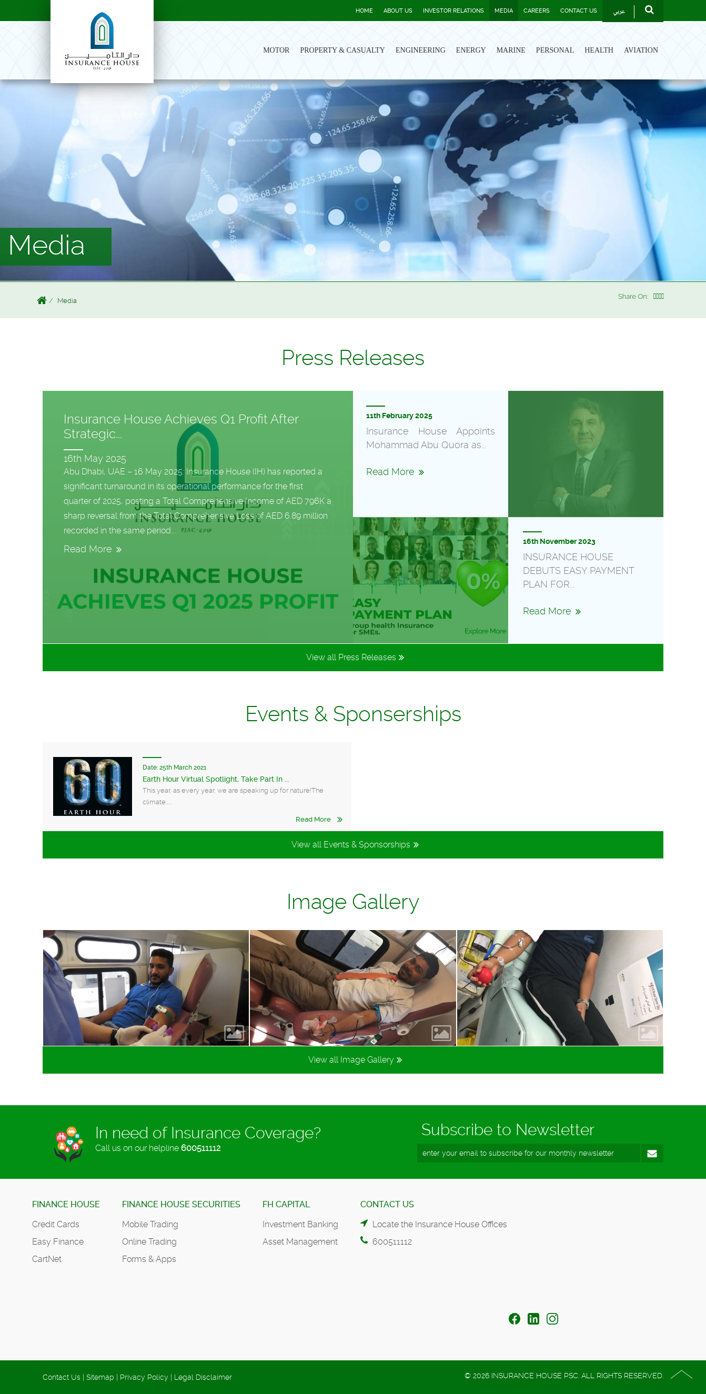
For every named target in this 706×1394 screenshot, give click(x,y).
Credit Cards (55, 1224)
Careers (536, 10)
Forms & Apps (149, 1259)
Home (364, 10)
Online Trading (149, 1242)
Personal (555, 50)
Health (598, 50)
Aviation (641, 50)
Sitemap (100, 1377)
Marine (511, 50)
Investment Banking (300, 1224)
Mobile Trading (150, 1224)
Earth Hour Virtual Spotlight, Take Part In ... (216, 779)
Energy (471, 50)
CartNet (47, 1259)
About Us (398, 10)
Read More (313, 819)
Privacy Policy (144, 1377)
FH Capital (286, 1204)
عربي (619, 11)
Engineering (421, 50)
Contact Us (578, 10)
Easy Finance (58, 1242)
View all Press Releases (351, 657)
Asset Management (300, 1242)
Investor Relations (453, 10)
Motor (276, 50)
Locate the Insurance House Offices (439, 1224)
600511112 (200, 1148)
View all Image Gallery (351, 1060)
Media (504, 10)
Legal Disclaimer (203, 1377)
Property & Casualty (342, 50)
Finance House (66, 1204)
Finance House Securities (181, 1204)
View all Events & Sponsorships (350, 845)
